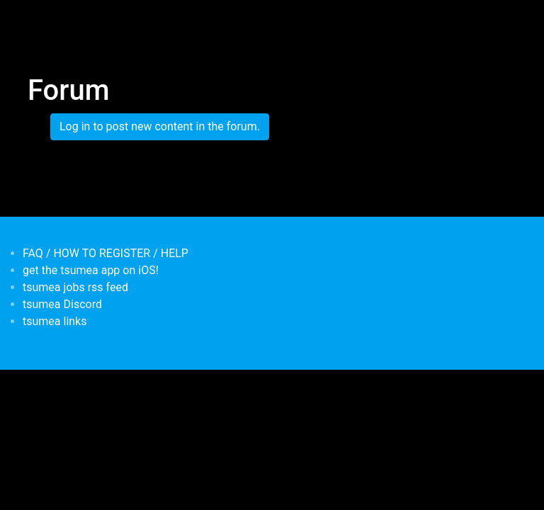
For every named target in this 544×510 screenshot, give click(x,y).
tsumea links (54, 321)
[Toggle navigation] (37, 20)
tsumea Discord (62, 304)
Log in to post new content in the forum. (160, 126)
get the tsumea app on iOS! (91, 270)
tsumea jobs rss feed (75, 287)
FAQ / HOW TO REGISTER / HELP (105, 253)
